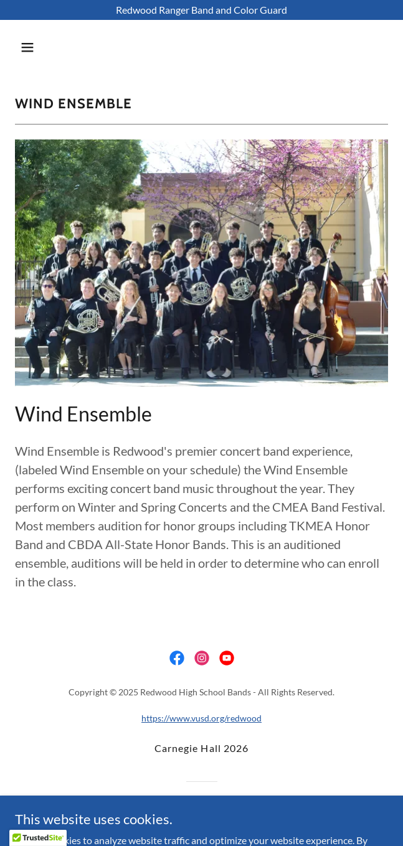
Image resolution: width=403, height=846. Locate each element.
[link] (176, 658)
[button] (57, 47)
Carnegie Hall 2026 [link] (201, 748)
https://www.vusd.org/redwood (201, 718)
